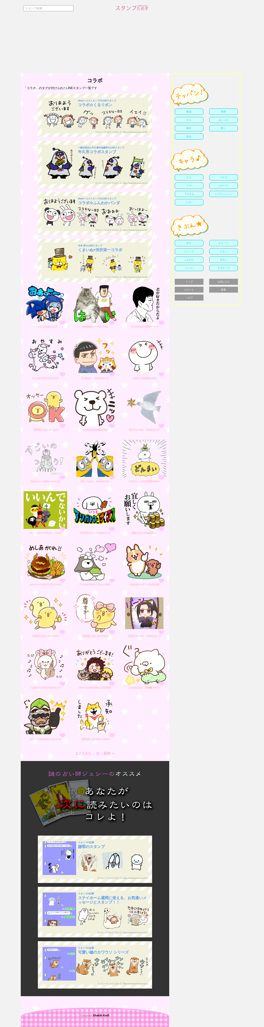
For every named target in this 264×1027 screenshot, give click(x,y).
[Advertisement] (132, 44)
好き (189, 243)
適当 (189, 136)
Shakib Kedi (100, 1015)
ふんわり (189, 259)
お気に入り (223, 281)
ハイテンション (223, 194)
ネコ (189, 177)
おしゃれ (223, 120)
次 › (99, 753)
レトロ (189, 268)
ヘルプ (189, 297)
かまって (223, 243)
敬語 (189, 111)
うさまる (189, 194)
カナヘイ (223, 185)
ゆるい (223, 259)
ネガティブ (223, 268)
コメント (189, 289)
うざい (189, 202)
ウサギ (223, 177)
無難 (223, 111)
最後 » (108, 753)
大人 (189, 120)
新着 (223, 289)
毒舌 (189, 128)
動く (223, 128)
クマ (189, 185)
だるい (223, 251)
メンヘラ (189, 251)
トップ (189, 281)
